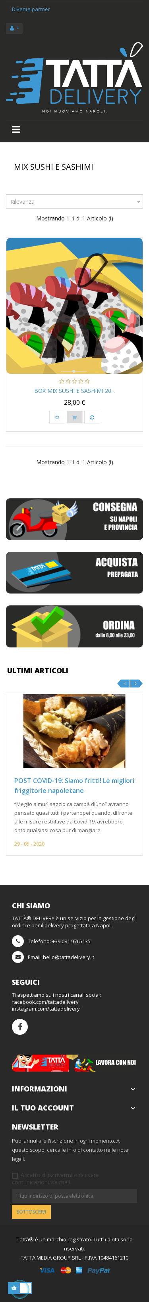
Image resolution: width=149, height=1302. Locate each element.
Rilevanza (76, 202)
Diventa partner (31, 9)
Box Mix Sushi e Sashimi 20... (74, 390)
